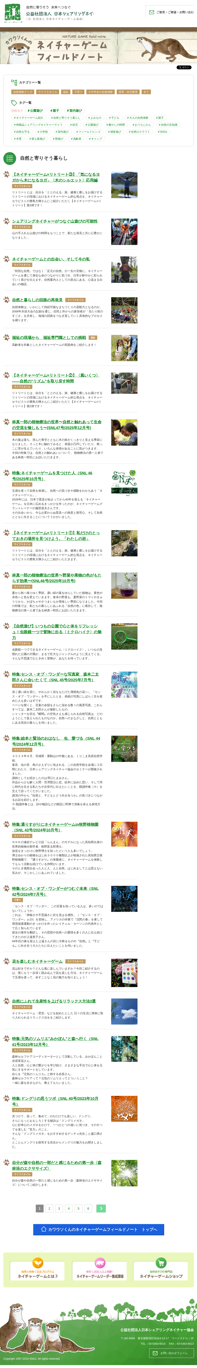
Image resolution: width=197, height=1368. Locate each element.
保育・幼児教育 (128, 91)
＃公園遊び (35, 110)
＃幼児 (74, 124)
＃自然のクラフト (139, 131)
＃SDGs (162, 131)
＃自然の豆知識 (167, 124)
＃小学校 (42, 131)
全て (146, 91)
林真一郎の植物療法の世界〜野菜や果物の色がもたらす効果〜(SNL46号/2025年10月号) (57, 579)
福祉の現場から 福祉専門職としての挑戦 (49, 338)
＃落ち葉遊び (37, 138)
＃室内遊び (74, 110)
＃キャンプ (95, 138)
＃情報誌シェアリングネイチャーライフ (37, 124)
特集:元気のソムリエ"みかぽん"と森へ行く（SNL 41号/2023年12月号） (55, 1044)
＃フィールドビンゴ (88, 131)
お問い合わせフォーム (173, 1356)
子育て (78, 91)
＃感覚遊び (114, 131)
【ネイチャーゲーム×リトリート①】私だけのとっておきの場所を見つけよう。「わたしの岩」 (56, 537)
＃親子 (54, 110)
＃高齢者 (75, 138)
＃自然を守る (21, 131)
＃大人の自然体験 (137, 117)
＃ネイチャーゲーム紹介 (28, 117)
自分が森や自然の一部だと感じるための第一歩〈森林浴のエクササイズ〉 (57, 1168)
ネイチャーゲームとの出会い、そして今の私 (51, 259)
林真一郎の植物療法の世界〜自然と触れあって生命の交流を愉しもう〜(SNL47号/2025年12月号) (57, 425)
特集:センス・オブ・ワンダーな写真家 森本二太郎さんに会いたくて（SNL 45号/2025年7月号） (55, 679)
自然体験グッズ (22, 91)
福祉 (65, 91)
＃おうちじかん (141, 124)
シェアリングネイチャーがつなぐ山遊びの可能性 (55, 221)
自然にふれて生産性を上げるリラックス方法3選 (54, 1003)
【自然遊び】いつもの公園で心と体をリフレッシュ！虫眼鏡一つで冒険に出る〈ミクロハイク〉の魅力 (57, 633)
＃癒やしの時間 (115, 124)
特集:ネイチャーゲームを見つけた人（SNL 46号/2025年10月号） (52, 477)
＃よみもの (94, 117)
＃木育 (17, 138)
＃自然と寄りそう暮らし (66, 117)
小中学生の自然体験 (100, 91)
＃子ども (114, 117)
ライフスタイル (47, 91)
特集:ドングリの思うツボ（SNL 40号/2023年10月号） (55, 1104)
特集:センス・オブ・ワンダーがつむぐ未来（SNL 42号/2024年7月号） (55, 893)
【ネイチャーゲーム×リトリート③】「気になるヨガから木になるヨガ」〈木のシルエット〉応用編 (56, 178)
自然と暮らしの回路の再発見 (37, 300)
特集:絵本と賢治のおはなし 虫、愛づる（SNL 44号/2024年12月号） (56, 743)
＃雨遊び (57, 138)
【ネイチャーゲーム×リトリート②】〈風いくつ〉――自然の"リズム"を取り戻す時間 (56, 379)
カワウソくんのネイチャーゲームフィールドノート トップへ (103, 1232)
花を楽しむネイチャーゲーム (37, 963)
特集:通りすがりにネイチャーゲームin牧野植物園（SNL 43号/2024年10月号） (55, 829)
